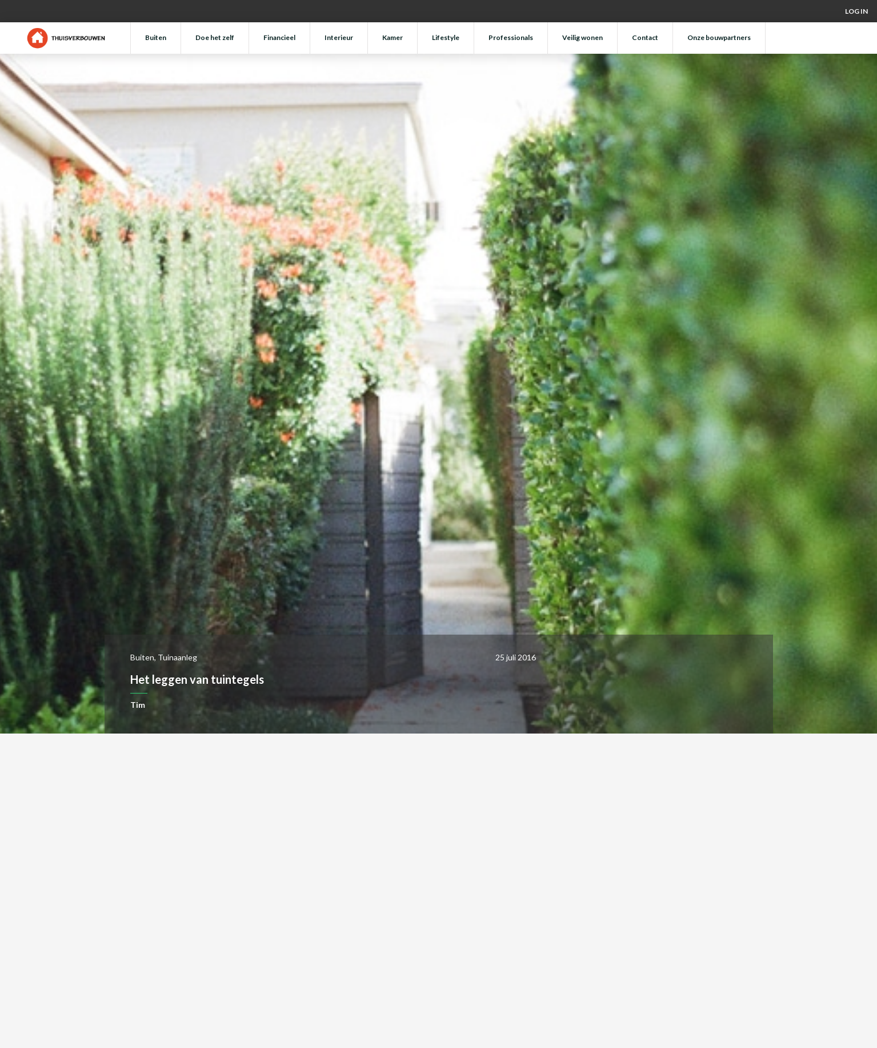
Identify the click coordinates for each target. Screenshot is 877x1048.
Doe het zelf (214, 37)
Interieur (339, 37)
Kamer (392, 37)
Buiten (155, 37)
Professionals (510, 37)
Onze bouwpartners (719, 37)
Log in (856, 11)
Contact (645, 37)
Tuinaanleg (177, 657)
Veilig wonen (582, 37)
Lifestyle (445, 37)
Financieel (279, 37)
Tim (137, 705)
